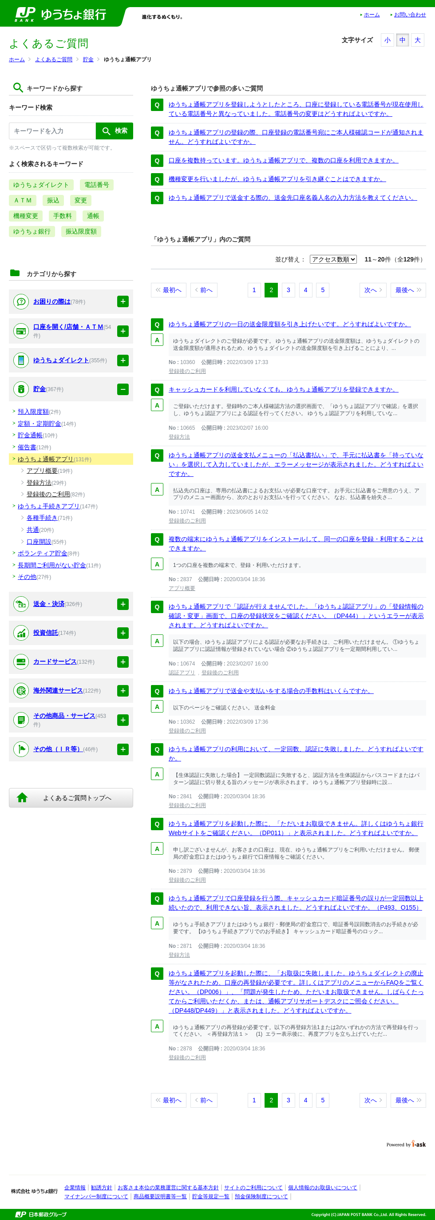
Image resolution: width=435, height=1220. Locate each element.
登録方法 (179, 437)
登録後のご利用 (187, 371)
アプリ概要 (182, 588)
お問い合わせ (410, 15)
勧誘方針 (101, 1187)
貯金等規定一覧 (210, 1196)
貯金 (88, 59)
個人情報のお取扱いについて (322, 1187)
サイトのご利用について (253, 1187)
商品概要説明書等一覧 (160, 1196)
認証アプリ (182, 672)
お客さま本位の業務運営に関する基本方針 (168, 1187)
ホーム (372, 15)
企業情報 (75, 1187)
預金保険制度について (261, 1196)
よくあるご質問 (53, 59)
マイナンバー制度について (96, 1196)
